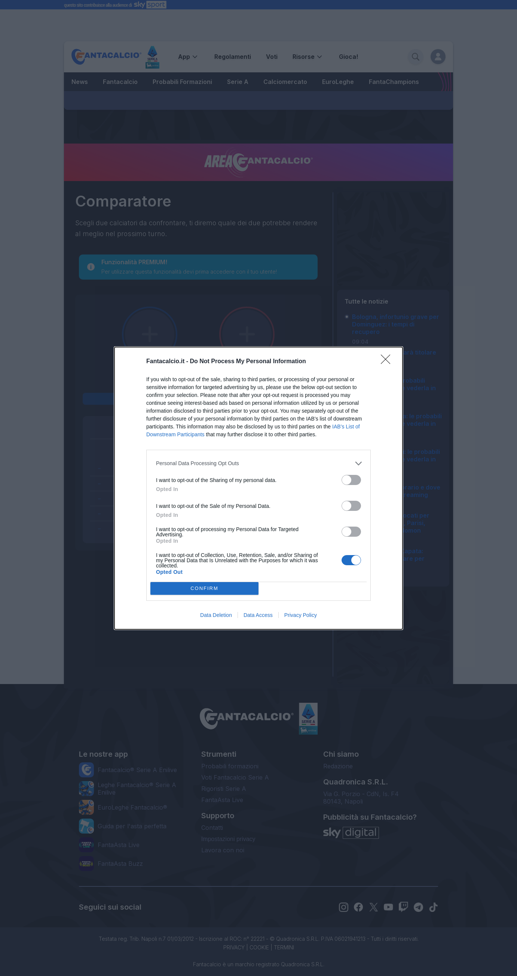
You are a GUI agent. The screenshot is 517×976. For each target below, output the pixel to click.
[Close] (388, 362)
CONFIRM (204, 588)
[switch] (351, 480)
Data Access (258, 615)
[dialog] (258, 488)
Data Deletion (216, 615)
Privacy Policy (300, 615)
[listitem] (258, 463)
